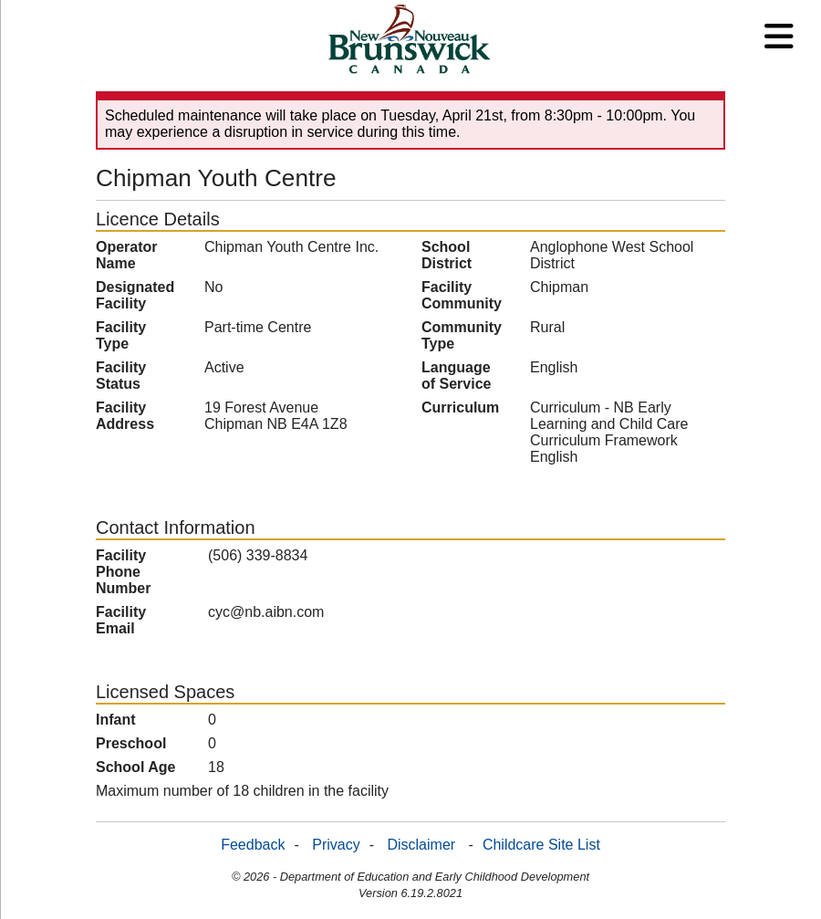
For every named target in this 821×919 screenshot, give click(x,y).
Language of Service (456, 376)
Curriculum (460, 407)
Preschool (131, 743)
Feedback (253, 844)
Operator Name (127, 255)
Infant (116, 719)
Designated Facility (135, 295)
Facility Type (121, 335)
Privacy (335, 844)
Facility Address (125, 416)
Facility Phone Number (123, 572)
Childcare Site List (541, 844)
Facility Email (121, 620)
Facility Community (461, 295)
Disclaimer (421, 844)
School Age (135, 767)
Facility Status (121, 376)
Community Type (461, 335)
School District (446, 255)
